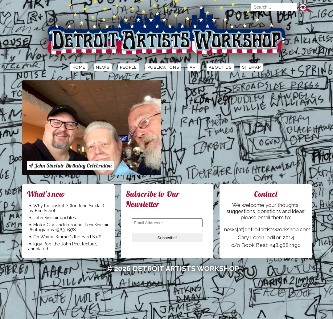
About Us (220, 67)
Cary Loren (251, 237)
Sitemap (251, 67)
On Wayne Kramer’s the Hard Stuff (67, 236)
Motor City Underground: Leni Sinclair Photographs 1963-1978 (68, 227)
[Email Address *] (167, 222)
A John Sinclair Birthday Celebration (70, 165)
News (102, 67)
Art (194, 67)
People (128, 67)
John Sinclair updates (54, 217)
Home (78, 67)
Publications (163, 67)
